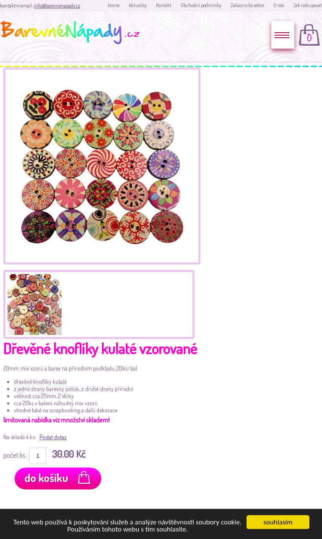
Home (113, 5)
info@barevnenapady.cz (57, 6)
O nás (278, 5)
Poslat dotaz (53, 437)
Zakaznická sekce (247, 5)
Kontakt (163, 5)
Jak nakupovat (307, 5)
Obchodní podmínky (201, 5)
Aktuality (138, 5)
